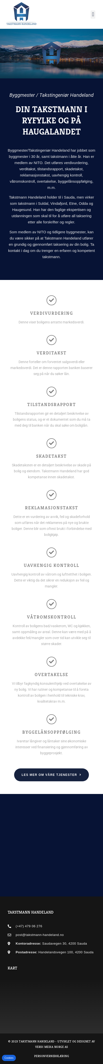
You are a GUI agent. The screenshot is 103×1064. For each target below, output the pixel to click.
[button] (93, 14)
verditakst (27, 169)
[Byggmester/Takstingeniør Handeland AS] (51, 997)
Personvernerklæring (51, 1056)
